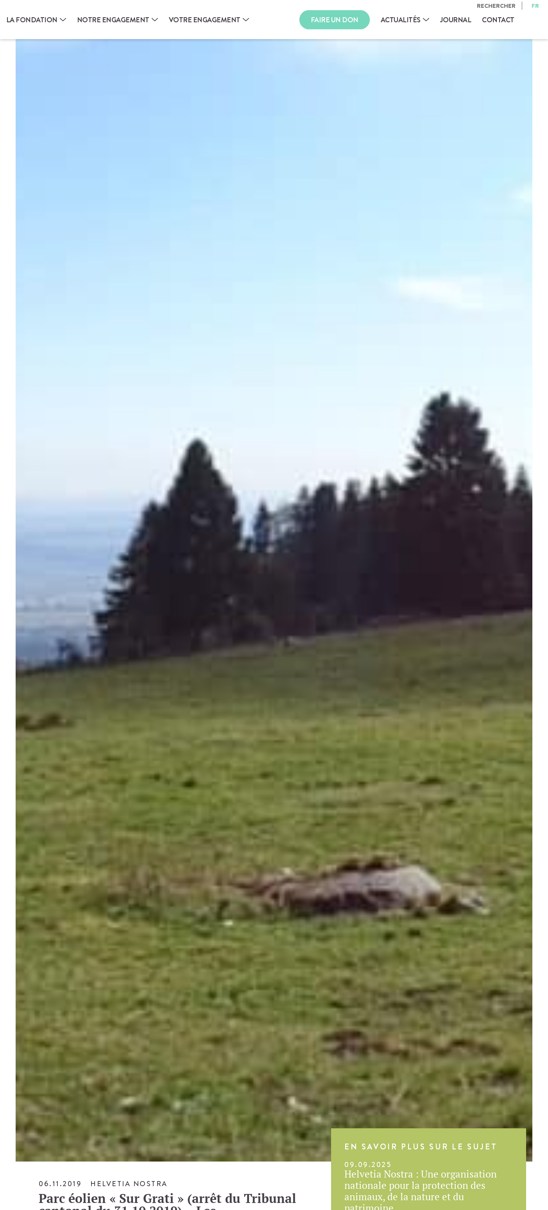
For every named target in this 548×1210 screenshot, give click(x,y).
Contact (498, 20)
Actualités (401, 20)
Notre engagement (113, 20)
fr (535, 6)
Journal (455, 20)
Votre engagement (204, 20)
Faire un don (334, 20)
